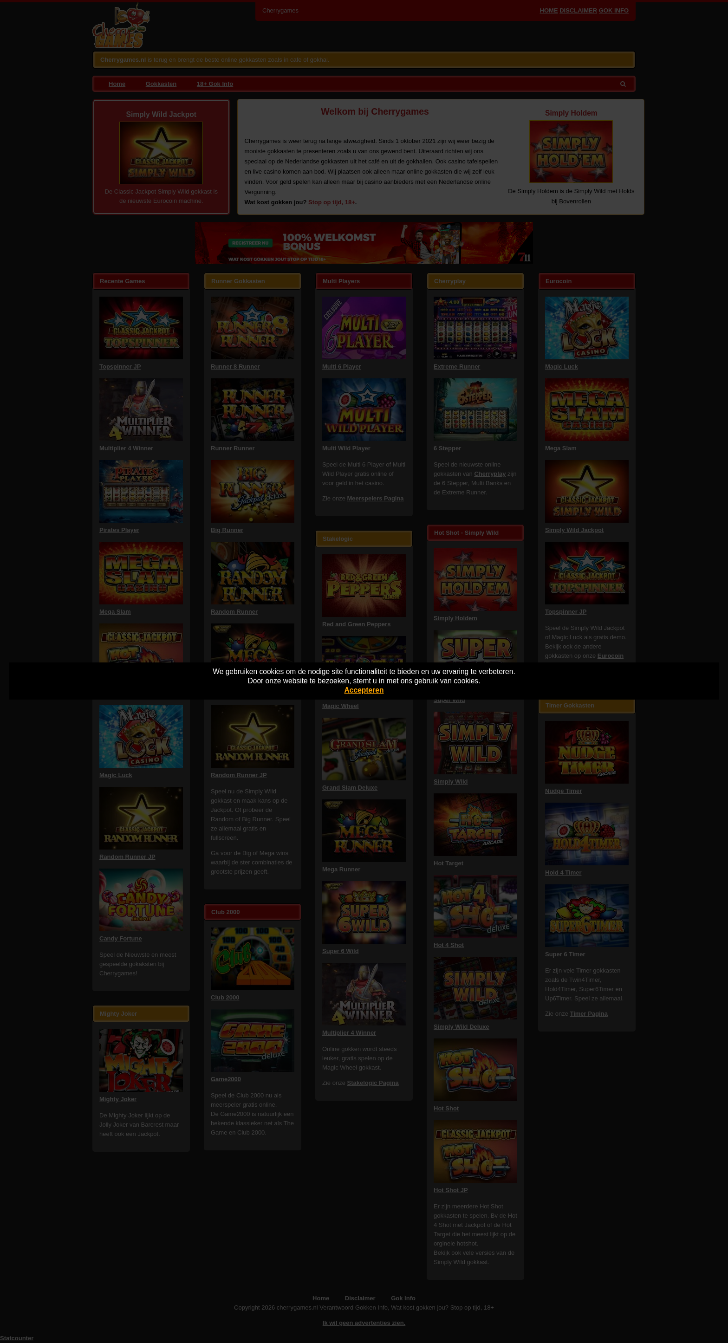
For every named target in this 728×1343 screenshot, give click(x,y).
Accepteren (364, 690)
